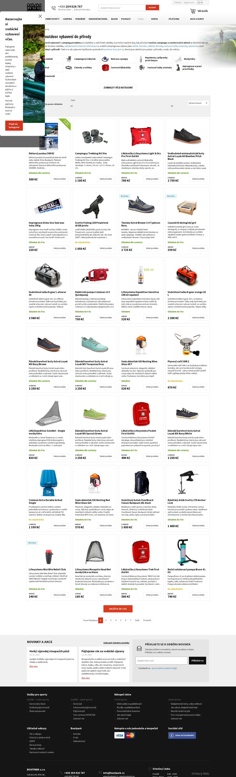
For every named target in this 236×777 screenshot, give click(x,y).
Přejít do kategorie (74, 406)
